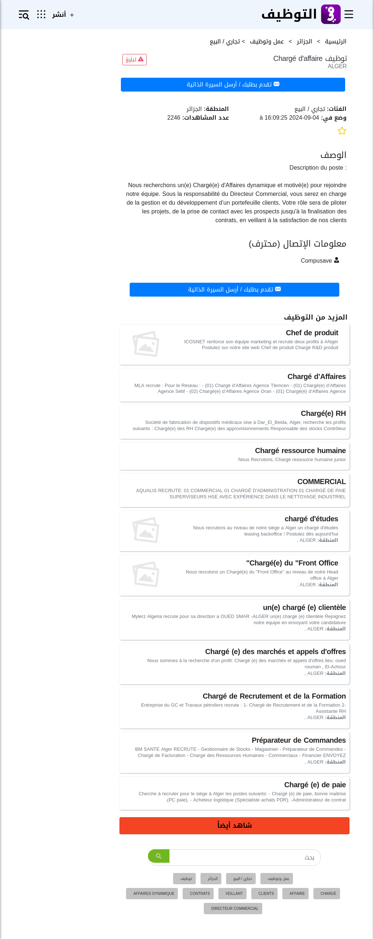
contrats (200, 893)
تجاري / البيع (242, 878)
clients (266, 893)
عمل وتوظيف (278, 878)
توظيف (186, 878)
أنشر (64, 14)
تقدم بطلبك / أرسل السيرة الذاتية (233, 84)
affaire (297, 893)
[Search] (234, 857)
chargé (328, 893)
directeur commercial (234, 908)
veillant (234, 893)
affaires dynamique (153, 893)
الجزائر (213, 878)
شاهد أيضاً (234, 825)
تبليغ (135, 60)
